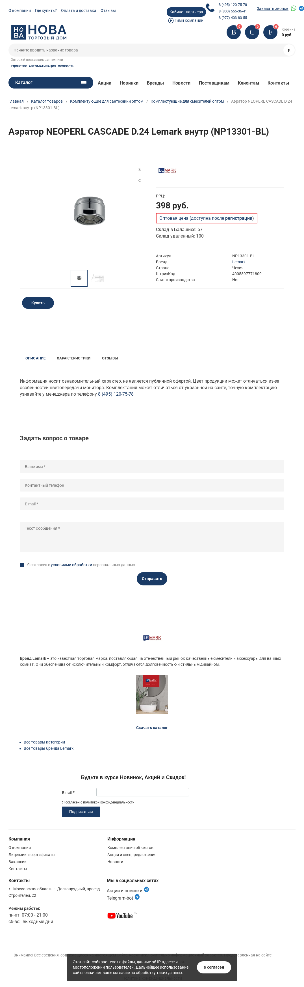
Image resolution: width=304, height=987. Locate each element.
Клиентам (248, 83)
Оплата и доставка (78, 10)
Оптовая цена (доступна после (205, 218)
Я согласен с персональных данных (81, 565)
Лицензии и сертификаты (31, 854)
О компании (19, 10)
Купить (38, 303)
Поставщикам (214, 83)
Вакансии (17, 861)
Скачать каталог (152, 727)
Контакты (278, 83)
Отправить (152, 578)
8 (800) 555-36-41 (233, 11)
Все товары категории (44, 742)
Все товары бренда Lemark (48, 748)
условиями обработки (71, 565)
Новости (181, 83)
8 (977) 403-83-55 (233, 18)
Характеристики (73, 358)
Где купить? (46, 10)
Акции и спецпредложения (132, 854)
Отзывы (108, 10)
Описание (35, 358)
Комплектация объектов (130, 847)
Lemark (239, 262)
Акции (104, 83)
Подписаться (81, 811)
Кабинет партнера (186, 12)
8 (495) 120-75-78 (233, 5)
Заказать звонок (272, 8)
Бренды (155, 83)
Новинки (129, 83)
